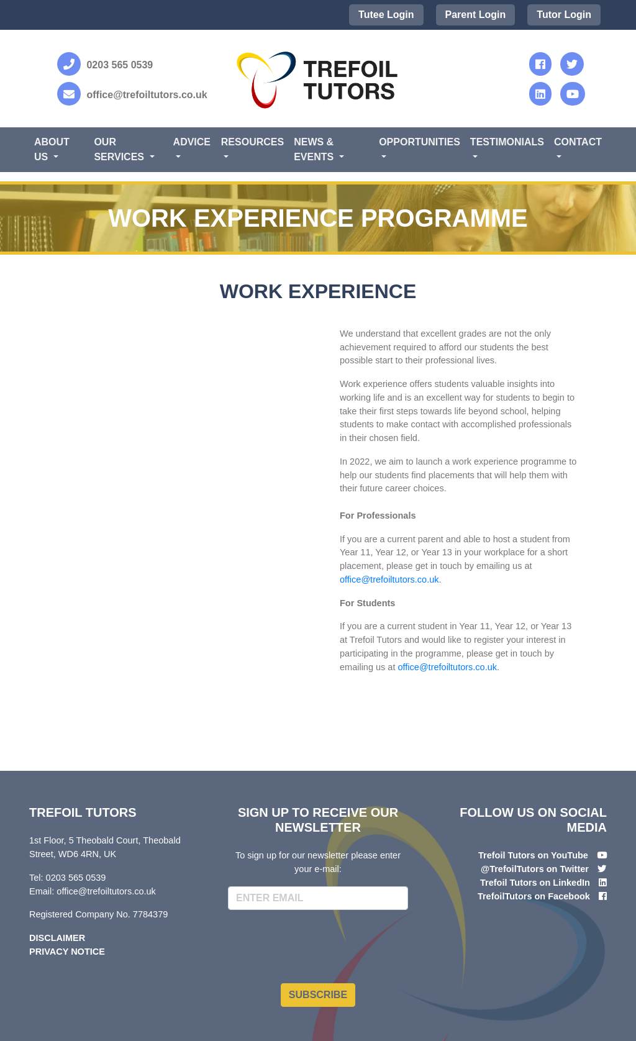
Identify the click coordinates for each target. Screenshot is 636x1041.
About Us (52, 149)
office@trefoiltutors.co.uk (389, 579)
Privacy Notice (67, 952)
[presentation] (322, 944)
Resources (252, 142)
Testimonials (507, 142)
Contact (578, 142)
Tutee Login (386, 14)
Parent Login (475, 14)
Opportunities (419, 142)
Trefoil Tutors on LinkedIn (535, 883)
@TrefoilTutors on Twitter (535, 869)
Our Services (120, 149)
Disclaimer (57, 938)
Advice (192, 142)
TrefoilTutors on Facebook (534, 896)
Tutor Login (564, 14)
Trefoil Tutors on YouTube (533, 855)
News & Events (315, 149)
